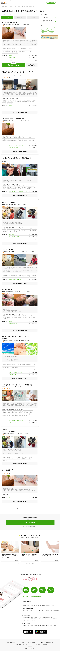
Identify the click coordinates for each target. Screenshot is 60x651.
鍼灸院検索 (51, 2)
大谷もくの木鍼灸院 (8, 431)
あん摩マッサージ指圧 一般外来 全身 (16, 145)
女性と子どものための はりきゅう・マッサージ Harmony (17, 73)
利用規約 (41, 642)
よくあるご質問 (21, 642)
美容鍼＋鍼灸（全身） (13, 323)
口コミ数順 (33, 17)
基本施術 (10, 105)
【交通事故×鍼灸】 (12, 374)
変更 (55, 17)
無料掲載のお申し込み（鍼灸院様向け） (24, 644)
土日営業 (44, 28)
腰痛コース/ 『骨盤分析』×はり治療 (15, 372)
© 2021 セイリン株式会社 (30, 648)
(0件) (9, 77)
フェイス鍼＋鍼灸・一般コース (14, 236)
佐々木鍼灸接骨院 (7, 470)
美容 (43, 30)
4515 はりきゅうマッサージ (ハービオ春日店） (18, 385)
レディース (44, 32)
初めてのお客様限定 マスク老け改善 (16, 420)
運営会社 (45, 644)
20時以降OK (51, 28)
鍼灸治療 (10, 55)
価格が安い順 (19, 17)
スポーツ (49, 30)
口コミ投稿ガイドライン (31, 642)
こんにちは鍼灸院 (7, 249)
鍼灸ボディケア (12, 57)
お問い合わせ (37, 644)
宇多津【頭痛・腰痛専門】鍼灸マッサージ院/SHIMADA (15, 337)
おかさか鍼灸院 (7, 289)
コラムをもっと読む (30, 563)
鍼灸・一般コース (12, 234)
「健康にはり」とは (11, 642)
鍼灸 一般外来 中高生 (13, 147)
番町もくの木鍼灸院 (8, 202)
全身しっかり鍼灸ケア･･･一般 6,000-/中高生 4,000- (18, 191)
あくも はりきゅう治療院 (10, 22)
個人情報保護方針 (49, 642)
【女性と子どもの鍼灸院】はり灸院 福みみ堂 (16, 158)
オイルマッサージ (12, 422)
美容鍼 (10, 321)
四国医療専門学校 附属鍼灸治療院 (13, 118)
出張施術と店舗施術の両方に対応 (15, 279)
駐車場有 (51, 32)
